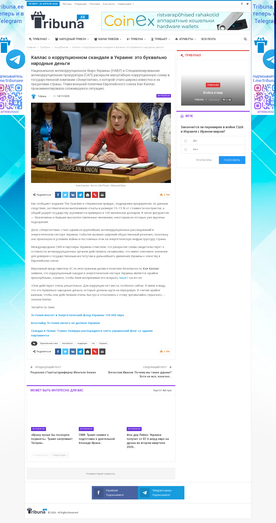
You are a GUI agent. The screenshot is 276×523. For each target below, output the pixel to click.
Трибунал (38, 39)
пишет (123, 278)
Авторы (67, 4)
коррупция (82, 343)
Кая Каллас (67, 343)
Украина (103, 343)
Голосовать (232, 160)
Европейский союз (49, 343)
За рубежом (164, 96)
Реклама (95, 4)
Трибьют (159, 39)
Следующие (59, 455)
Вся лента (208, 39)
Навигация (124, 4)
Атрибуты (184, 39)
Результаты (203, 160)
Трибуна (135, 39)
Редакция (81, 4)
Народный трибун (70, 39)
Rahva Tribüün (106, 39)
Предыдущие (40, 455)
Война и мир (213, 93)
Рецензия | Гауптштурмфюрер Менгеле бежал (63, 372)
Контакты (109, 4)
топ (93, 343)
